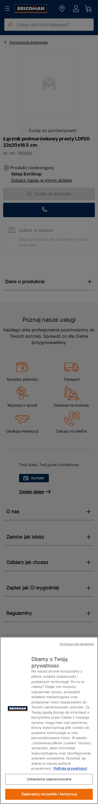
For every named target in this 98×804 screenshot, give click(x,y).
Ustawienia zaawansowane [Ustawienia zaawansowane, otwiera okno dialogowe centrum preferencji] (49, 779)
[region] (49, 720)
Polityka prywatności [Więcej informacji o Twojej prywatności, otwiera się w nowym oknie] (70, 768)
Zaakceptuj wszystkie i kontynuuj (49, 794)
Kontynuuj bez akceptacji (77, 644)
